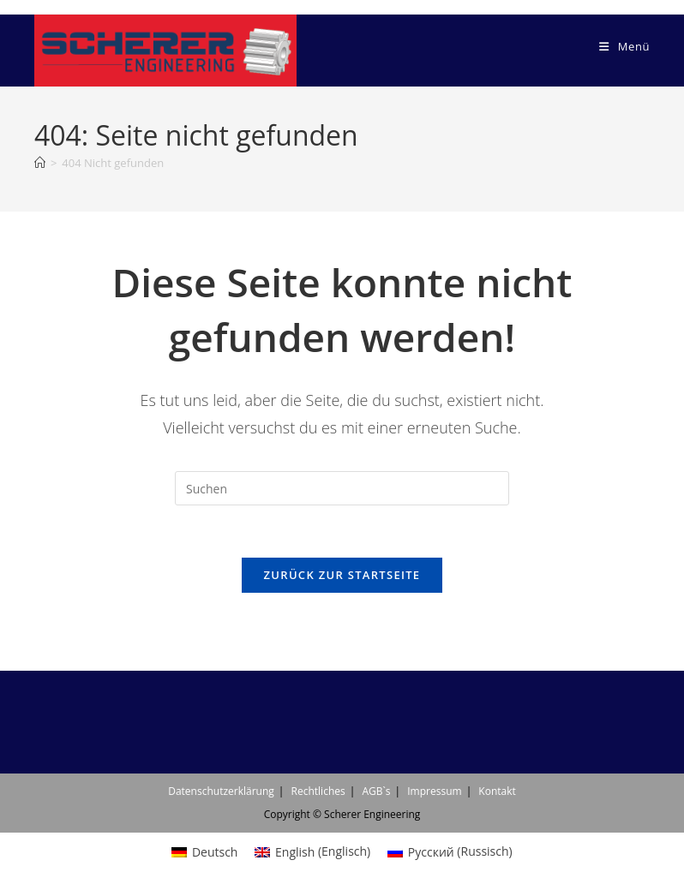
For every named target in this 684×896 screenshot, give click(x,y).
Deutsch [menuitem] (215, 852)
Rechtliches (318, 791)
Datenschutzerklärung (221, 791)
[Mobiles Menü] (624, 46)
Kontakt (496, 791)
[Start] (39, 162)
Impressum (434, 791)
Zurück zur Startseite (342, 574)
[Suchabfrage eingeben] (342, 488)
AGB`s (376, 791)
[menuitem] (204, 851)
